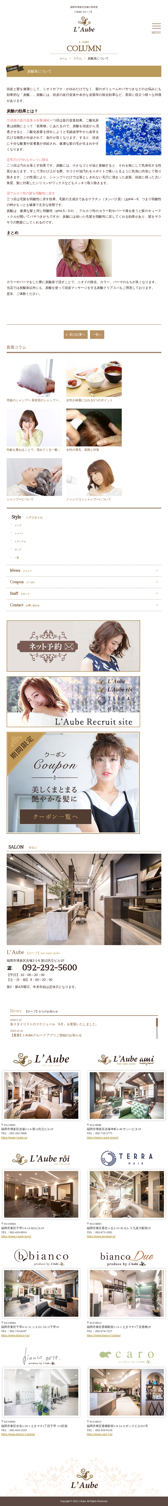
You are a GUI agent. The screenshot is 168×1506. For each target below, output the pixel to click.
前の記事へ (75, 335)
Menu (21, 570)
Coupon (22, 582)
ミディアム (20, 541)
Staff (20, 593)
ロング (17, 549)
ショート (19, 533)
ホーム (63, 58)
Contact (25, 605)
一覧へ (97, 334)
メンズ (17, 525)
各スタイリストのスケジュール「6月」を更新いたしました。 (54, 1024)
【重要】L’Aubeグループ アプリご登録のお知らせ (46, 1035)
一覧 (16, 557)
